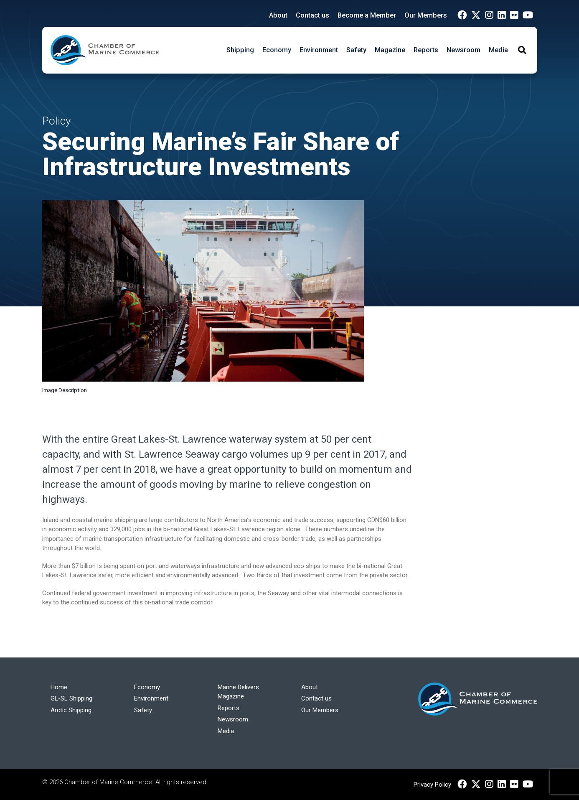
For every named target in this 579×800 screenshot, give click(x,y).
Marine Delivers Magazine (238, 692)
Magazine (390, 50)
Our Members (425, 15)
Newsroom (463, 50)
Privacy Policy (432, 784)
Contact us (312, 15)
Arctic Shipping (71, 710)
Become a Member (367, 15)
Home (59, 687)
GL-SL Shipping (71, 698)
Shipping (240, 50)
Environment (319, 50)
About (278, 15)
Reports (426, 50)
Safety (356, 50)
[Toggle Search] (522, 50)
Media (498, 50)
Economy (276, 50)
